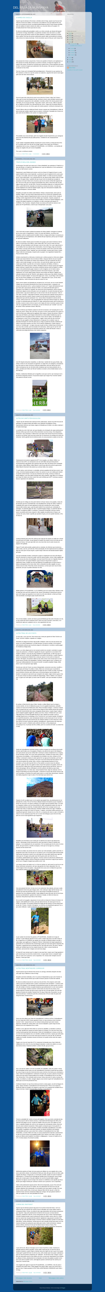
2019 (70, 33)
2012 (70, 61)
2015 (70, 42)
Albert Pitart (72, 67)
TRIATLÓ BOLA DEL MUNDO (26, 162)
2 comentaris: (36, 154)
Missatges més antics (56, 1278)
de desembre (73, 43)
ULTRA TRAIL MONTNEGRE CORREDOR (30, 968)
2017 (70, 37)
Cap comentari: (37, 410)
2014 (70, 57)
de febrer (72, 52)
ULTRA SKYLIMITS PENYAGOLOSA (28, 418)
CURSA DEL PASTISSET (24, 1204)
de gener (72, 54)
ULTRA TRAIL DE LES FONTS (26, 633)
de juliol (72, 48)
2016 (70, 39)
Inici (40, 1278)
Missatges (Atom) (28, 1281)
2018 (70, 35)
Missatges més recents (24, 1278)
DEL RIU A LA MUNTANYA (30, 7)
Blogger (63, 1287)
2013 (70, 59)
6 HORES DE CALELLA (24, 17)
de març (72, 50)
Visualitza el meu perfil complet (75, 70)
